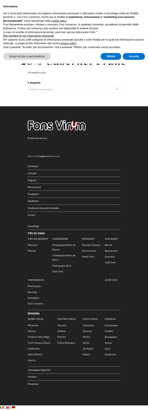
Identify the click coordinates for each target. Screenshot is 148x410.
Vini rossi (111, 238)
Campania (88, 325)
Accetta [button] (134, 56)
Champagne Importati (39, 370)
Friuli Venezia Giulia (39, 342)
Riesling (32, 292)
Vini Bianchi (36, 280)
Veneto (32, 331)
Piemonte (33, 325)
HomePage (33, 226)
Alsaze (108, 342)
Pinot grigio (34, 286)
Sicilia (86, 342)
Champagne (60, 238)
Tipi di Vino (36, 233)
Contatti (32, 173)
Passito (32, 250)
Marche (61, 336)
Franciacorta (89, 250)
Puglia (86, 354)
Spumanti (88, 238)
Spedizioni (33, 201)
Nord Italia (35, 319)
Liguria (31, 360)
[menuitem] (1, 407)
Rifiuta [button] (111, 56)
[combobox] (74, 89)
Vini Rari (32, 377)
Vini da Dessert (38, 238)
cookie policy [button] (58, 20)
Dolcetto (110, 256)
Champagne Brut (61, 265)
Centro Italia (66, 319)
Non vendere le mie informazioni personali (28, 35)
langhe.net (44, 156)
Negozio (32, 180)
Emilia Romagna (66, 342)
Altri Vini (111, 280)
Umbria (61, 331)
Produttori (33, 194)
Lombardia (34, 348)
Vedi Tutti (57, 271)
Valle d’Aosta (35, 354)
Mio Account (34, 187)
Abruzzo (87, 331)
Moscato (32, 245)
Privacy (31, 215)
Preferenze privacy (37, 138)
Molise (86, 336)
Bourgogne (111, 336)
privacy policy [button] (68, 43)
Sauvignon (33, 297)
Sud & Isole (90, 319)
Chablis (109, 331)
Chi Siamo (33, 166)
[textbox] (74, 89)
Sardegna (88, 348)
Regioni (34, 313)
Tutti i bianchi (35, 303)
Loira (107, 348)
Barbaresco (111, 250)
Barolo (108, 245)
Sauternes (110, 354)
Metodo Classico (91, 245)
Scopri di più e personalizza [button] (27, 56)
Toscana (61, 325)
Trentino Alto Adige (39, 336)
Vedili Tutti (88, 256)
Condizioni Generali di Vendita (43, 208)
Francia (110, 319)
